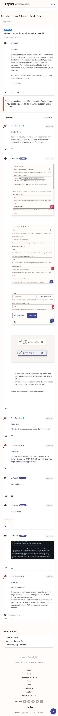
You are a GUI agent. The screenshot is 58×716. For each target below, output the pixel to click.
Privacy (40, 713)
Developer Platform (29, 677)
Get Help (6, 16)
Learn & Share (20, 16)
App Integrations (29, 695)
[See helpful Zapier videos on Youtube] (41, 701)
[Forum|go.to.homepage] (17, 4)
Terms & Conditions (20, 662)
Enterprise (29, 688)
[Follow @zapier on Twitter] (37, 701)
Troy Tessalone (16, 126)
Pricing (29, 670)
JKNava (14, 43)
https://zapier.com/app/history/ (23, 462)
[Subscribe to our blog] (33, 701)
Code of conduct (12, 637)
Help (29, 674)
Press (29, 681)
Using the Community (14, 641)
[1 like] (12, 615)
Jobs (29, 685)
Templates (29, 692)
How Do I (7, 22)
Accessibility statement (36, 662)
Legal (33, 713)
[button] (53, 4)
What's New (37, 16)
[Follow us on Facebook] (24, 701)
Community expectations (16, 645)
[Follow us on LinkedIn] (28, 701)
